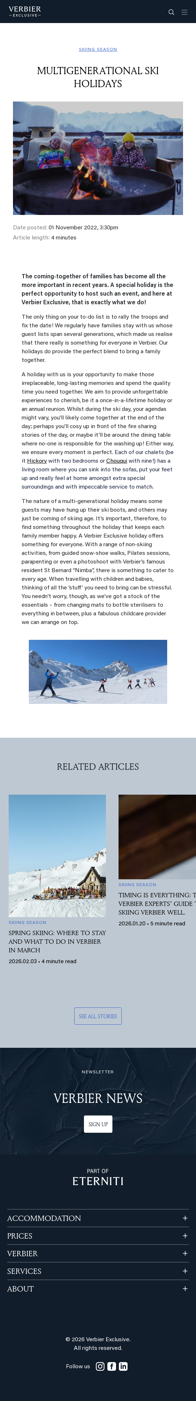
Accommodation (44, 1218)
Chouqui (116, 461)
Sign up (98, 1124)
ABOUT (20, 1288)
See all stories (98, 1016)
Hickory (37, 461)
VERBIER (22, 1253)
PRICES (19, 1235)
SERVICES (24, 1271)
